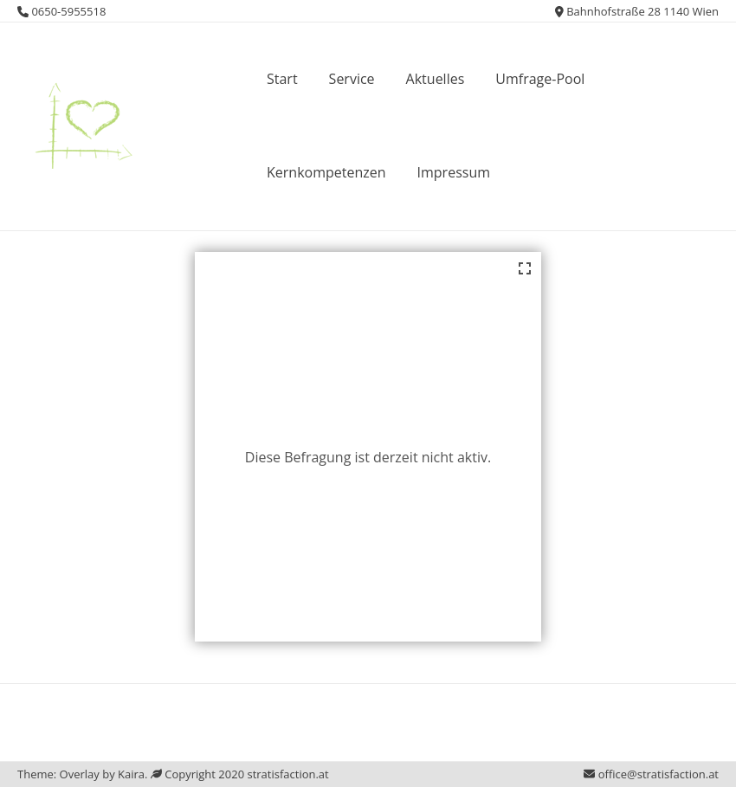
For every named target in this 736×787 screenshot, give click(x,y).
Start (282, 78)
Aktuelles (435, 78)
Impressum (453, 172)
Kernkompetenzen (326, 172)
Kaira (131, 774)
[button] (81, 123)
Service (352, 78)
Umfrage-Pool (539, 78)
